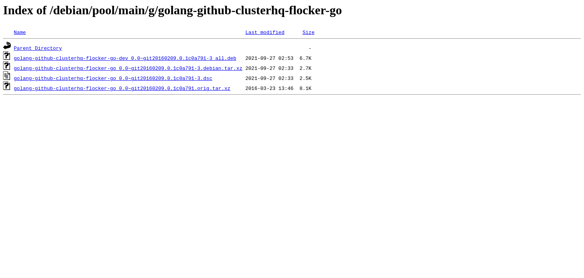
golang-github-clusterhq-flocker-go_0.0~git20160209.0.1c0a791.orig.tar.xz (122, 88)
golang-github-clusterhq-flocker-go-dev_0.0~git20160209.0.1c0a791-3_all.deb (125, 57)
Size (309, 32)
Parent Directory (38, 47)
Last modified (264, 32)
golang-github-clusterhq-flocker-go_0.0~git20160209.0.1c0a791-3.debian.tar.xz (128, 67)
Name (20, 32)
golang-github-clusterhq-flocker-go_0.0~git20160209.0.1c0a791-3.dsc (113, 78)
